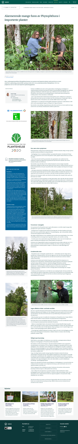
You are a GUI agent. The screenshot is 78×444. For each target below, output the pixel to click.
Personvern (48, 438)
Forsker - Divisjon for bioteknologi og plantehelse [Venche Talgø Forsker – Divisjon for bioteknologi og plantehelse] (18, 95)
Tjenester (50, 2)
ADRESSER (48, 428)
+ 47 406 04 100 (31, 429)
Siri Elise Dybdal (9, 77)
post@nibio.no (31, 430)
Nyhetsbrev (48, 431)
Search (70, 2)
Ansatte (60, 2)
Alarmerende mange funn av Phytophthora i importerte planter (38, 7)
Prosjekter (28, 2)
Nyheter (56, 2)
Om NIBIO (65, 2)
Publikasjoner (35, 2)
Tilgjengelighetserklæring (48, 435)
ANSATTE (48, 424)
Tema (41, 2)
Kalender (45, 2)
